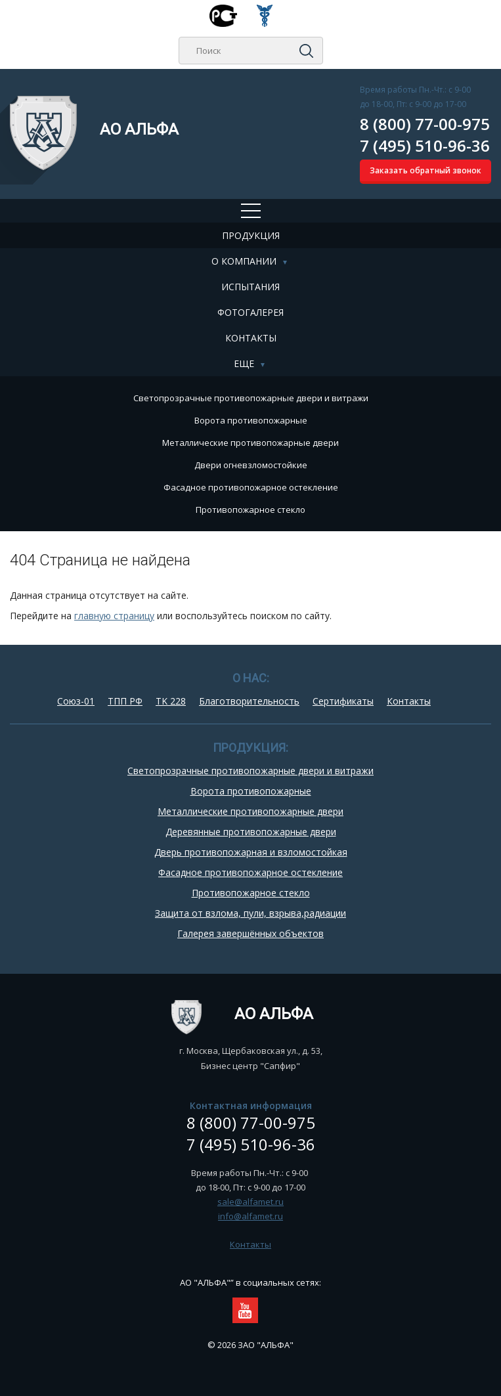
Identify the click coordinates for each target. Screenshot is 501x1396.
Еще (244, 363)
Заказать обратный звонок (425, 170)
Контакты (250, 338)
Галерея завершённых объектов (250, 933)
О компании (243, 261)
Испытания (250, 286)
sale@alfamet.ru (250, 1202)
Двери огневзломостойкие (250, 465)
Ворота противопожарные (250, 420)
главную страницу (114, 615)
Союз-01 (76, 701)
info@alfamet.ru (250, 1216)
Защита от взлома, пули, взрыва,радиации (250, 913)
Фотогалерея (250, 312)
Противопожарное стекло (250, 509)
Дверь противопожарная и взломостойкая (250, 852)
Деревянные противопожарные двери (250, 831)
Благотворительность (249, 701)
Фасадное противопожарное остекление (250, 487)
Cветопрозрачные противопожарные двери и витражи (250, 398)
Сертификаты (343, 701)
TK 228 (171, 701)
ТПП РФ (125, 701)
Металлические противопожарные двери (250, 442)
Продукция (251, 235)
